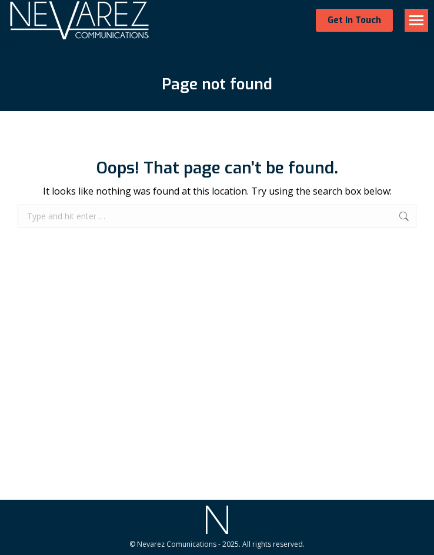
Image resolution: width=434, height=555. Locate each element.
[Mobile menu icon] (416, 20)
